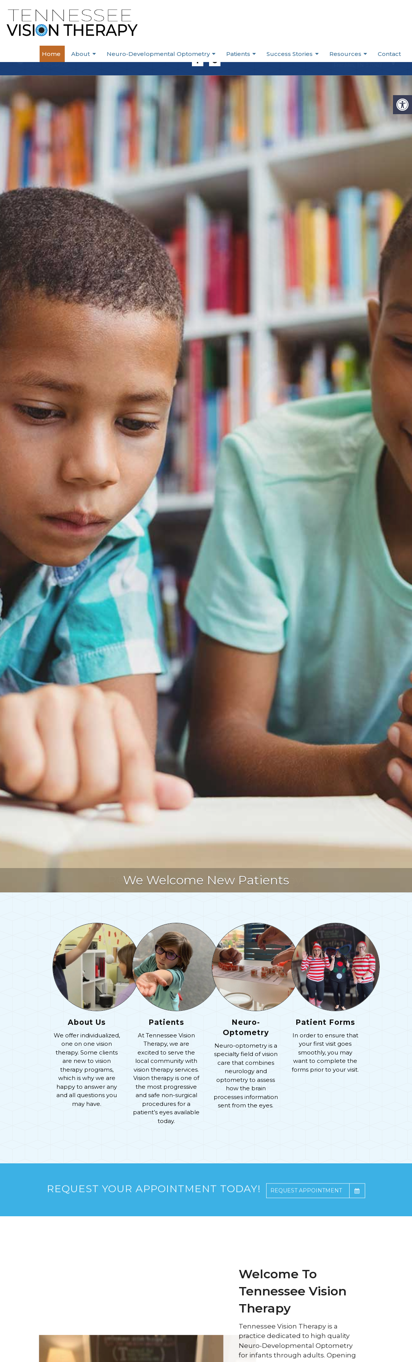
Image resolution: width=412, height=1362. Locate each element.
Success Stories (299, 52)
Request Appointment (317, 1203)
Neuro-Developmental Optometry (174, 52)
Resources (352, 52)
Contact (392, 52)
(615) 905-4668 (49, 65)
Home (75, 52)
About (100, 52)
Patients (251, 52)
